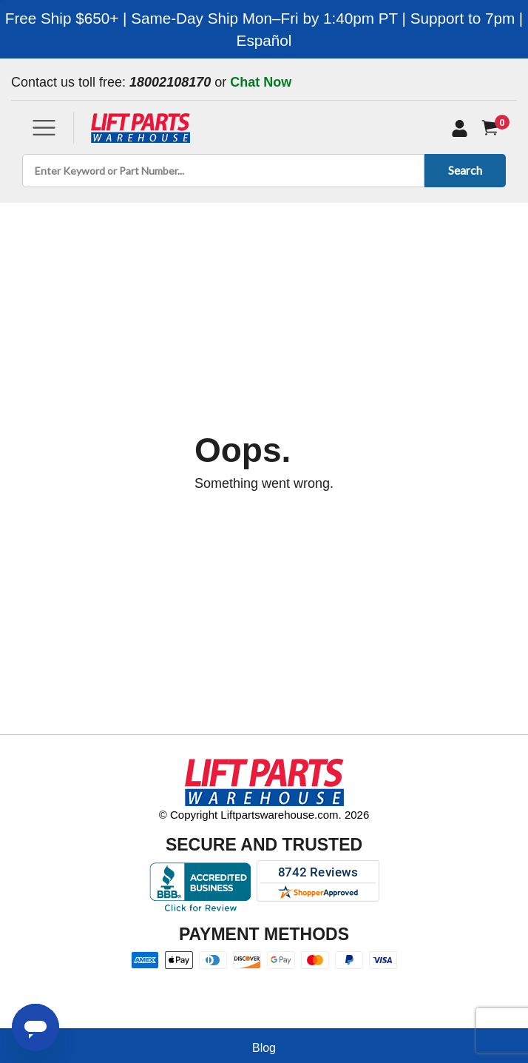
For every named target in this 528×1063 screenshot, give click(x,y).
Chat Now (260, 82)
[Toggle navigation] (44, 128)
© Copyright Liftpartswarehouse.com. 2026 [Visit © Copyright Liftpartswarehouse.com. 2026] (264, 814)
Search (462, 170)
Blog (264, 1048)
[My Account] (459, 128)
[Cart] (493, 128)
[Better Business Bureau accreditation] (200, 886)
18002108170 (170, 82)
